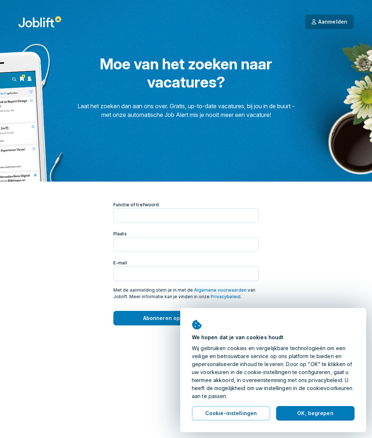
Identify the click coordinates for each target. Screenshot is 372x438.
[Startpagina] (39, 22)
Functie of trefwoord (136, 204)
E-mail (120, 262)
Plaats (120, 233)
